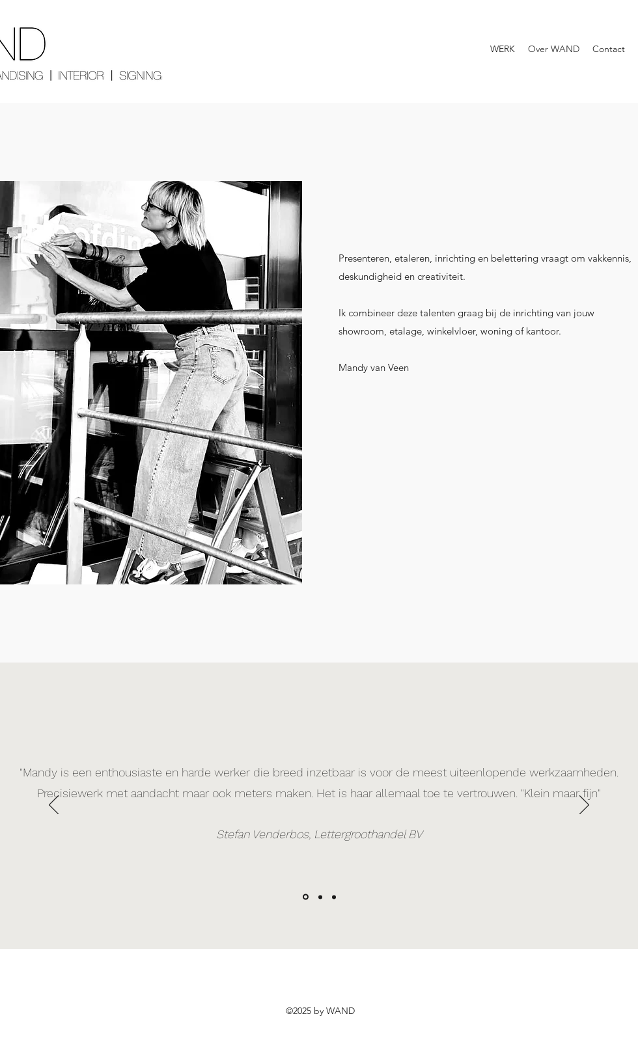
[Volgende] (584, 805)
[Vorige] (54, 805)
